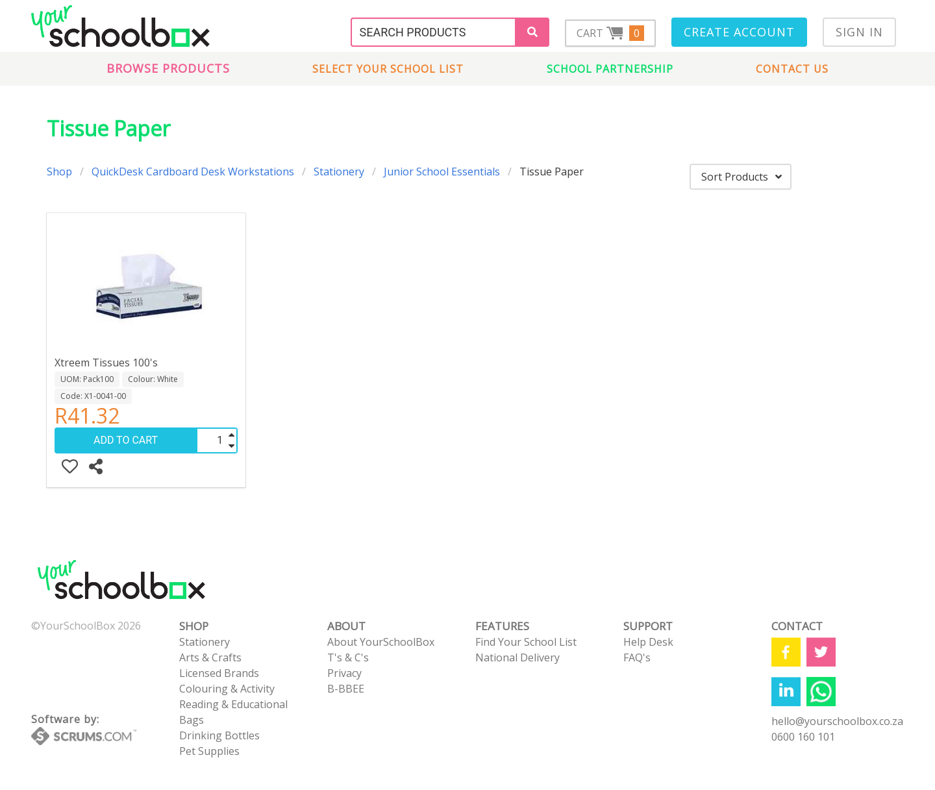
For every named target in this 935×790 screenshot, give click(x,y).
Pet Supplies (209, 751)
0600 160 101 (803, 737)
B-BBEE (345, 689)
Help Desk (648, 642)
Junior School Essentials (442, 171)
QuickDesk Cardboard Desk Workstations (193, 171)
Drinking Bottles (219, 735)
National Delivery (517, 657)
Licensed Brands (219, 673)
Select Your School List (388, 69)
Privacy (344, 673)
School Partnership (610, 69)
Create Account (739, 32)
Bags (191, 720)
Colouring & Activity (227, 689)
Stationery (339, 171)
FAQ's (637, 657)
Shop (59, 171)
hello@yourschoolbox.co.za (837, 721)
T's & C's (348, 657)
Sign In (859, 32)
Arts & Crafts (210, 657)
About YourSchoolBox (380, 642)
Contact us (792, 69)
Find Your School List (526, 642)
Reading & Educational (233, 704)
